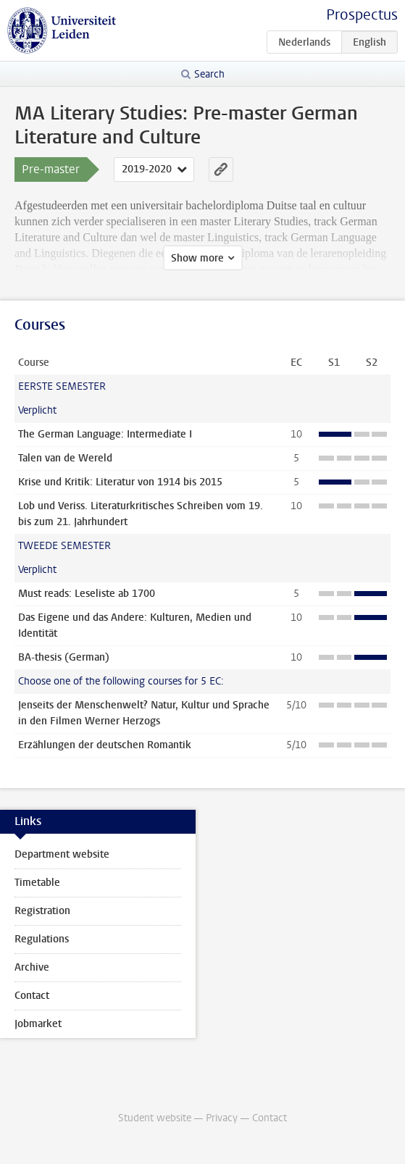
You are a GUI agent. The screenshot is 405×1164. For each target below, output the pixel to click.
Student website (154, 1118)
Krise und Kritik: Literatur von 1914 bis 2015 (120, 482)
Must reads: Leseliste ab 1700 (86, 593)
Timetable (37, 882)
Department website (61, 854)
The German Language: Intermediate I (105, 434)
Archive (31, 967)
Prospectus (362, 15)
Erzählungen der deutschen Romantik (104, 745)
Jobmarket (38, 1024)
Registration (42, 911)
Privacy (222, 1118)
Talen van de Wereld (65, 458)
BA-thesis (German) (63, 657)
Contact (31, 995)
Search (209, 74)
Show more (197, 258)
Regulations (41, 939)
